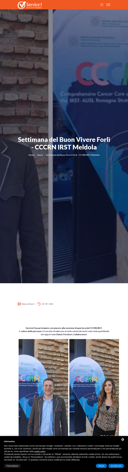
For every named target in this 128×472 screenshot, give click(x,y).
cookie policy (39, 451)
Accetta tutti (116, 466)
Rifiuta (101, 466)
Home (32, 156)
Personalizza (12, 466)
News (40, 156)
